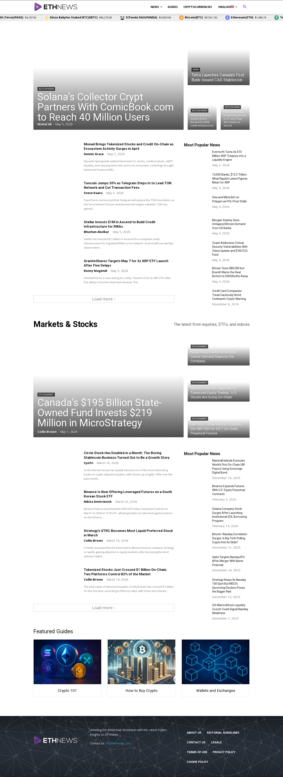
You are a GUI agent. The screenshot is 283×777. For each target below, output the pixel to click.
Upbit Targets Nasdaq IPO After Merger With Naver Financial (228, 561)
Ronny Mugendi (95, 271)
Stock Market (46, 394)
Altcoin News (46, 89)
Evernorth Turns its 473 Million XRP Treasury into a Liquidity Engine (229, 155)
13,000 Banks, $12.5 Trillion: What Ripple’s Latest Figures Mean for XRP (230, 178)
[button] (245, 7)
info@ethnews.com (118, 743)
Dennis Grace (94, 154)
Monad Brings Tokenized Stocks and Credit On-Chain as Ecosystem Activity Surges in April (128, 146)
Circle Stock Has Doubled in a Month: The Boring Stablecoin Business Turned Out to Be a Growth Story (127, 455)
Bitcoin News (232, 107)
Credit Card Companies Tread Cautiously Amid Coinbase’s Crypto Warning (229, 294)
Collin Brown (93, 540)
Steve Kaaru (93, 193)
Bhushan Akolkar (96, 232)
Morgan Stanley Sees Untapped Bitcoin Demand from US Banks (229, 224)
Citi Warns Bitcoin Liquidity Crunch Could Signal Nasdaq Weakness (230, 609)
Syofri (88, 463)
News (196, 70)
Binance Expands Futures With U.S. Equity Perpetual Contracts (228, 490)
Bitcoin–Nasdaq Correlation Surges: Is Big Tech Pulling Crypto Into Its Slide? (229, 538)
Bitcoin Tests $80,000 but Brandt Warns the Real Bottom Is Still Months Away (230, 272)
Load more (104, 299)
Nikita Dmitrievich (98, 501)
